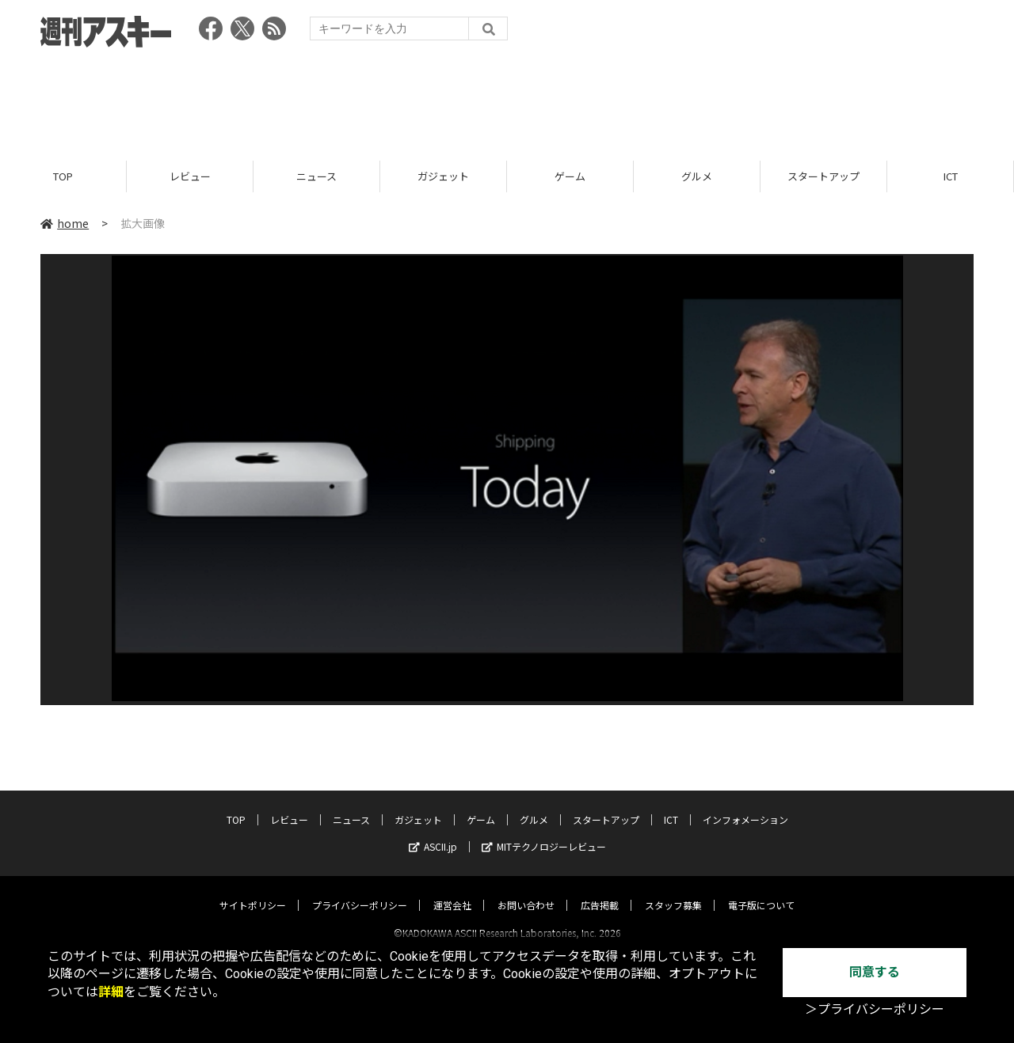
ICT (950, 176)
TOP (63, 176)
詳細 (111, 991)
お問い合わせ (526, 890)
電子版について (761, 890)
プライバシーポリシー (359, 890)
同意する (874, 972)
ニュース (316, 176)
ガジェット (443, 176)
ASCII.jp (433, 832)
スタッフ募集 (673, 890)
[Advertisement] (507, 99)
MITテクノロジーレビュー (544, 832)
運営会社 (452, 890)
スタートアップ (823, 176)
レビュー (190, 176)
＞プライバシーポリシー (874, 1009)
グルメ (696, 176)
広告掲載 (600, 890)
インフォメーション (745, 805)
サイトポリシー (252, 890)
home (64, 223)
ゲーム (570, 176)
